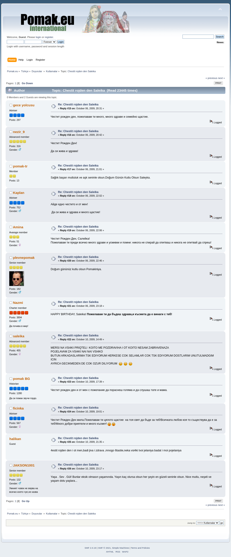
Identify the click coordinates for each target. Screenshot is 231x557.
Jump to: (191, 523)
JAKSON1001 (24, 465)
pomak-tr (20, 166)
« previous (211, 78)
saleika (18, 336)
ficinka (18, 408)
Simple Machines (120, 548)
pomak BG (21, 379)
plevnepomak (24, 257)
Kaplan (18, 193)
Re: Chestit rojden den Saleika (78, 104)
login (38, 37)
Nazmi (18, 303)
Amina (18, 227)
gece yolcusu (24, 105)
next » (221, 78)
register (49, 37)
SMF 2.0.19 (90, 548)
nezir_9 (19, 132)
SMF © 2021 (104, 548)
